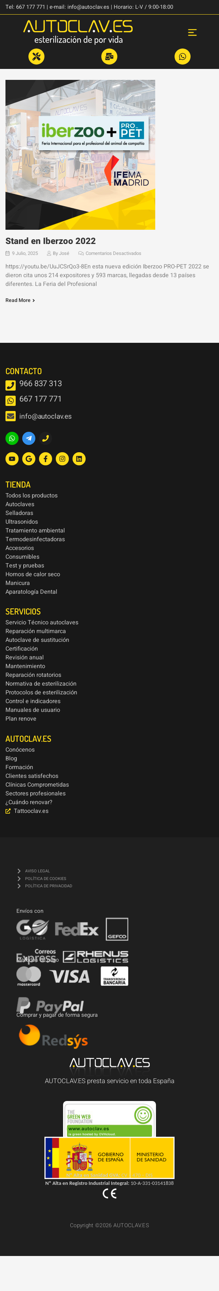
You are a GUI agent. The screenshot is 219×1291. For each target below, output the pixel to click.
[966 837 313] (10, 385)
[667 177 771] (10, 401)
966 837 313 (40, 383)
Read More (18, 300)
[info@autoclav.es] (10, 416)
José (64, 253)
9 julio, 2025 (25, 253)
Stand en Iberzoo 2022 (50, 241)
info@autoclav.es (45, 416)
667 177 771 (40, 399)
